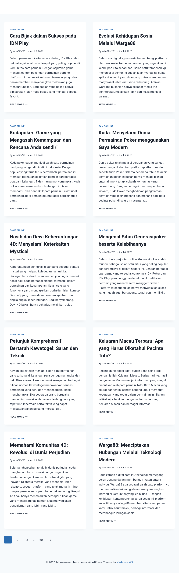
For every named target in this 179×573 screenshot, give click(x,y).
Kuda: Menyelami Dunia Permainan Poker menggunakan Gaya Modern (134, 140)
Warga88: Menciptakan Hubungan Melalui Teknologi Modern (130, 452)
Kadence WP (125, 562)
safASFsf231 (20, 51)
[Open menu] (171, 7)
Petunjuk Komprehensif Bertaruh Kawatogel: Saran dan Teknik (44, 348)
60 (41, 540)
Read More (19, 104)
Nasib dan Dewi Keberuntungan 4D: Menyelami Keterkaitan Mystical (44, 244)
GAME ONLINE (17, 29)
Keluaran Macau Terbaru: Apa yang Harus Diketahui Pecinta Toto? (131, 348)
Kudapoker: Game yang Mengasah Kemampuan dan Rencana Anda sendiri (40, 140)
